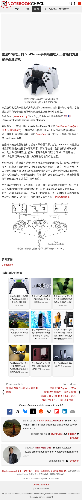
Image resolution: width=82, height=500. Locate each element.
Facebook (72, 460)
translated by (20, 116)
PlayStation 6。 (63, 196)
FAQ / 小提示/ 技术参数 (56, 9)
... (78, 9)
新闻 (36, 9)
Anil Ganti (57, 420)
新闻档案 (45, 471)
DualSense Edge (64, 126)
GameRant (41, 134)
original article (43, 420)
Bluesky (70, 433)
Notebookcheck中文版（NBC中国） (17, 471)
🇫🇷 (69, 116)
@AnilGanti (55, 433)
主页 (17, 9)
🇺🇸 (65, 116)
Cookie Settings (41, 484)
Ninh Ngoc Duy (43, 447)
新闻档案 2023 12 (58, 471)
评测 (26, 9)
